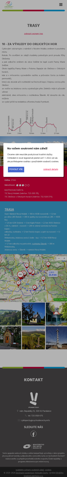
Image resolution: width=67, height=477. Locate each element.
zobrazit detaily (50, 169)
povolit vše (16, 169)
